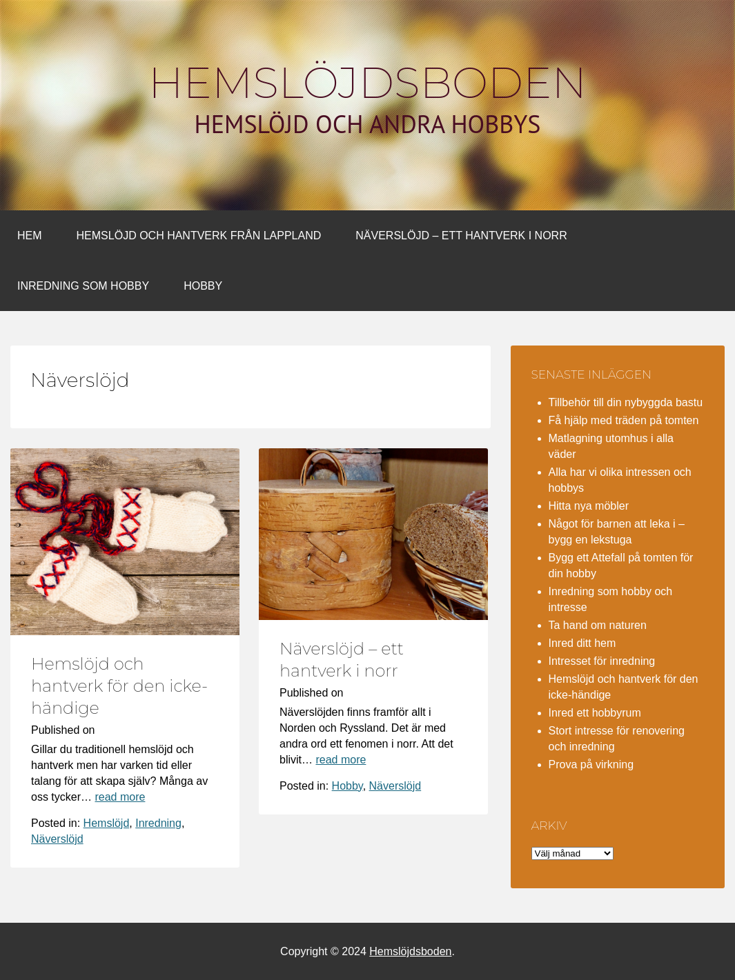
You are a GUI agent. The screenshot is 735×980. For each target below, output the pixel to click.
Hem (29, 235)
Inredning (158, 823)
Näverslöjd (57, 839)
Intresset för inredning (602, 661)
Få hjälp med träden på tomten (624, 420)
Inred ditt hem (582, 643)
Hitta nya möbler (589, 506)
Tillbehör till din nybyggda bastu (626, 402)
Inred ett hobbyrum (595, 713)
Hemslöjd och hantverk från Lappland (199, 235)
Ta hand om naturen (598, 625)
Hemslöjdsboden (367, 83)
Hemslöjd (107, 823)
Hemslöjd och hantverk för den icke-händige (119, 686)
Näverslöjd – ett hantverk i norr (461, 235)
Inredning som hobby (83, 286)
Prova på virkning (591, 764)
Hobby (203, 286)
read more (120, 797)
